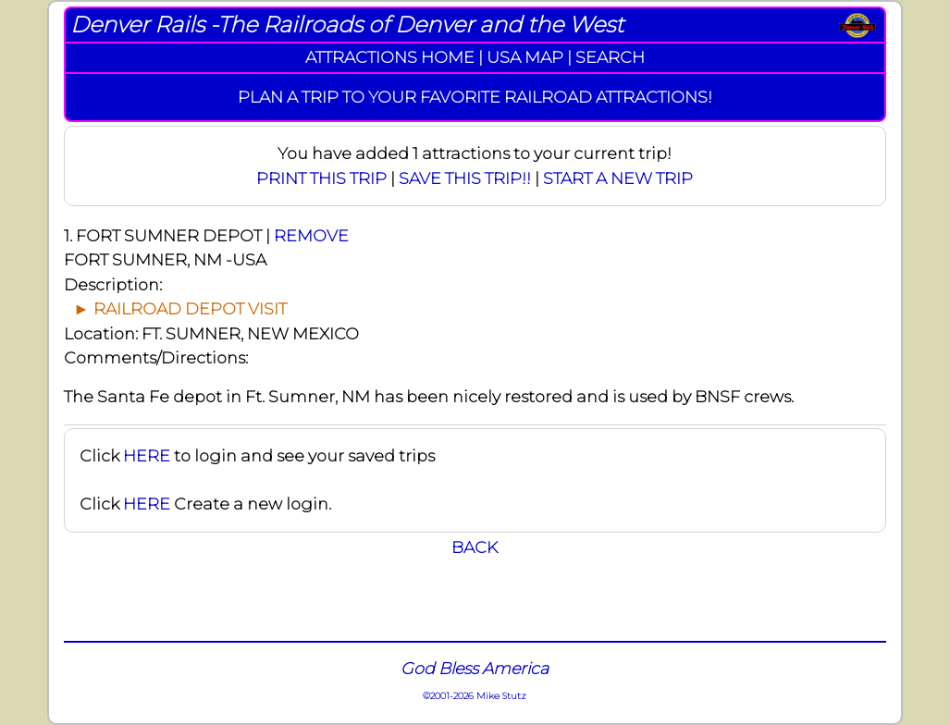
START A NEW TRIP (618, 178)
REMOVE (311, 235)
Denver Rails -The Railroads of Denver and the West (346, 24)
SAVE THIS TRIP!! (465, 178)
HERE (146, 455)
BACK (474, 547)
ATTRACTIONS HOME (390, 57)
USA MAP (525, 57)
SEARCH (610, 57)
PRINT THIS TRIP (321, 178)
